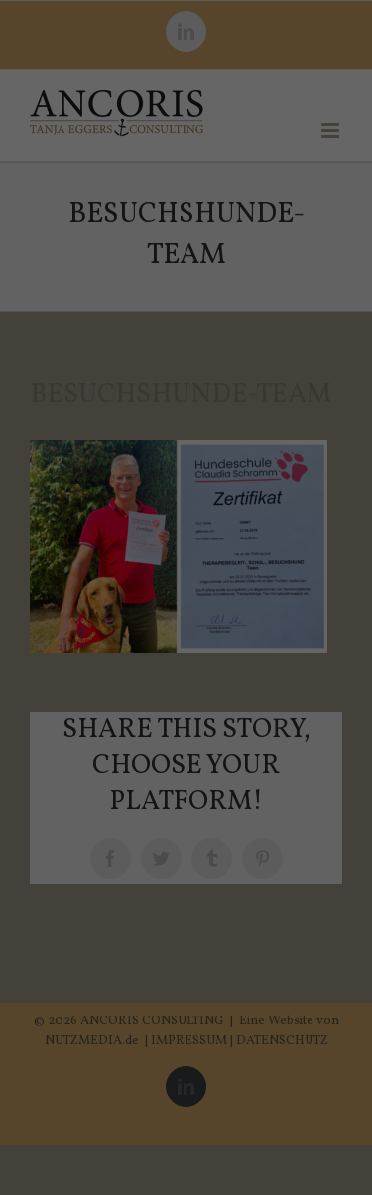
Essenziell (60, 408)
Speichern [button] (186, 536)
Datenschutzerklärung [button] (196, 736)
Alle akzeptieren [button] (186, 478)
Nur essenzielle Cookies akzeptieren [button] (186, 605)
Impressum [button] (283, 736)
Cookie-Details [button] (98, 736)
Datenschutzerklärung (82, 323)
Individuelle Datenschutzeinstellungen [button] (185, 683)
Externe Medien (281, 408)
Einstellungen (148, 343)
